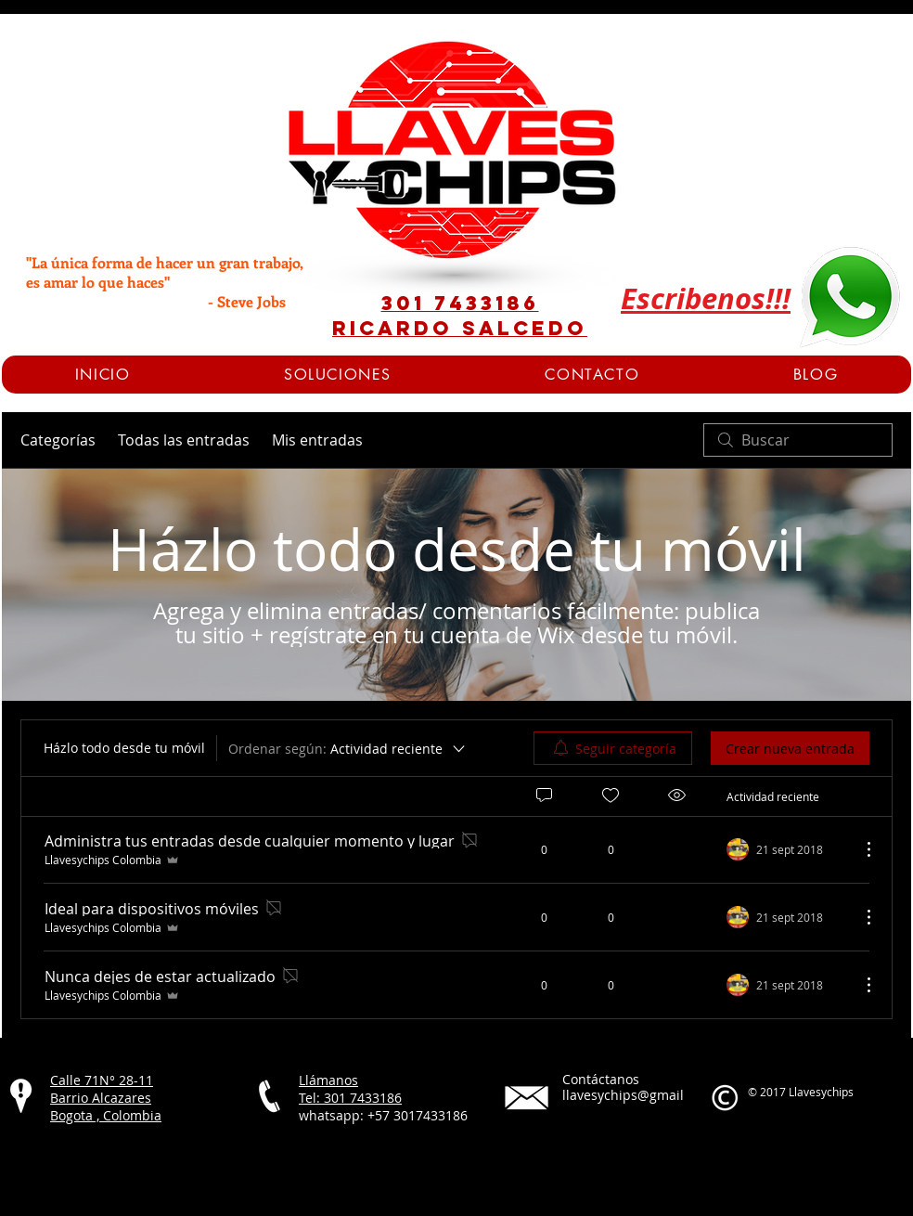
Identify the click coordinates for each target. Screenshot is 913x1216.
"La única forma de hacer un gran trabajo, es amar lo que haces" (164, 271)
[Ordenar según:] (348, 748)
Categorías (58, 440)
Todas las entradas (184, 440)
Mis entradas (317, 440)
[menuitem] (613, 748)
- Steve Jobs (156, 301)
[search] (798, 440)
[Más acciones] (859, 849)
